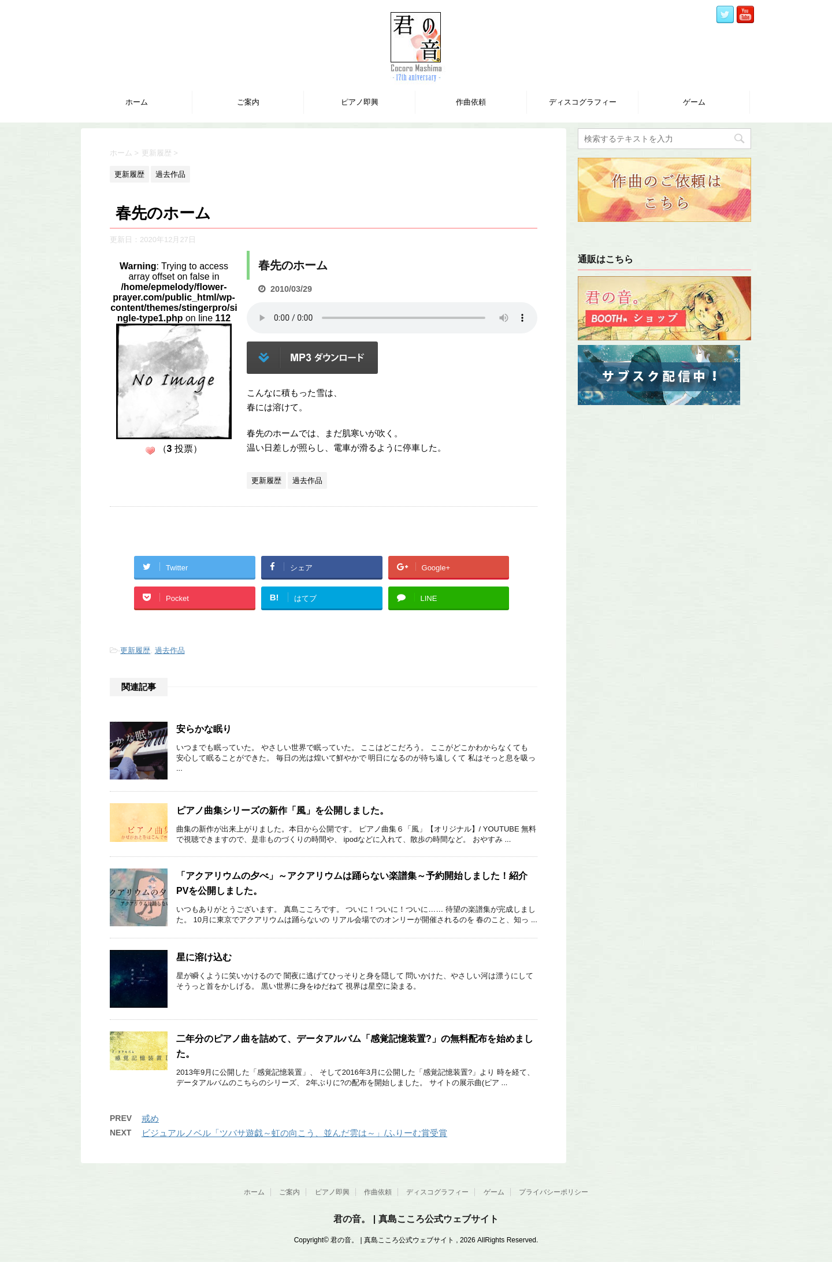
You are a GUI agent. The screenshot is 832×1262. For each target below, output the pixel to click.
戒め (150, 1118)
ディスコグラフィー (582, 102)
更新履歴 (135, 650)
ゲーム (694, 102)
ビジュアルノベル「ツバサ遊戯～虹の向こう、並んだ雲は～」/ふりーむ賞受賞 (294, 1133)
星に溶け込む (204, 957)
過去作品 (170, 650)
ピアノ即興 (359, 102)
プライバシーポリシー (553, 1192)
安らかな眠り (204, 729)
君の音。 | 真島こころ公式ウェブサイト (415, 1219)
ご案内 (248, 102)
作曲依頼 (471, 102)
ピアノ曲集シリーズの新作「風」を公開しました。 (282, 810)
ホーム (136, 102)
